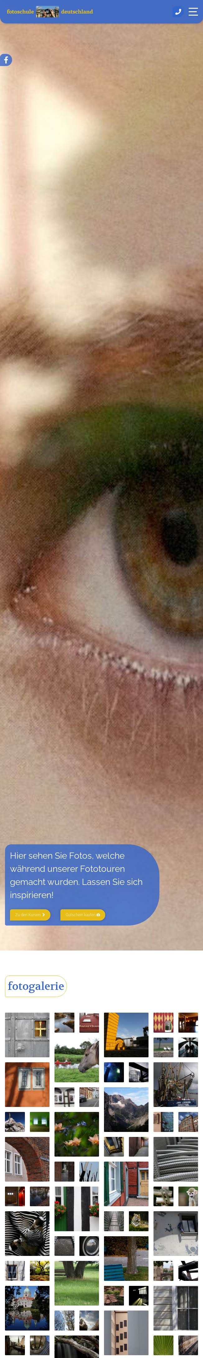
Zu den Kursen (30, 915)
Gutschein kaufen (83, 915)
